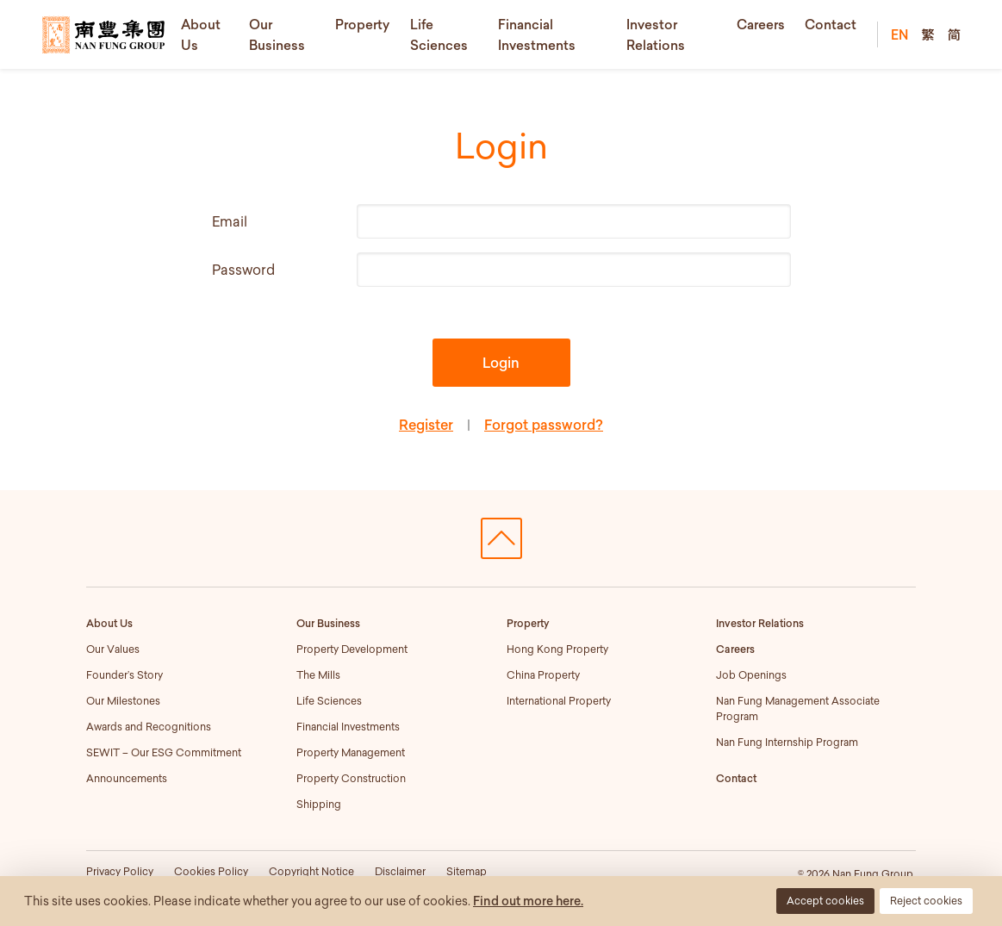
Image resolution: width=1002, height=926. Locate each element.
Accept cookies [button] (825, 900)
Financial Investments (348, 726)
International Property (559, 700)
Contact (830, 24)
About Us (109, 623)
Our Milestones (123, 700)
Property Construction (351, 778)
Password (243, 269)
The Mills (318, 675)
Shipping (318, 804)
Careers (761, 24)
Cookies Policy (211, 871)
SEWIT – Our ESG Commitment (163, 752)
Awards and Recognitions (148, 726)
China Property (543, 675)
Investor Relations (760, 623)
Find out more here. (528, 901)
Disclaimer (400, 871)
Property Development (352, 649)
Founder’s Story (124, 675)
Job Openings (751, 675)
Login (501, 362)
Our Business (328, 623)
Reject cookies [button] (926, 900)
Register (426, 424)
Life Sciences (329, 700)
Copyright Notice (311, 871)
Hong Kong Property (557, 649)
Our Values (113, 649)
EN (899, 34)
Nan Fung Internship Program (787, 742)
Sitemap (466, 871)
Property (362, 24)
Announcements (126, 778)
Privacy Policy (119, 871)
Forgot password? (543, 424)
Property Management (350, 752)
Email (229, 221)
